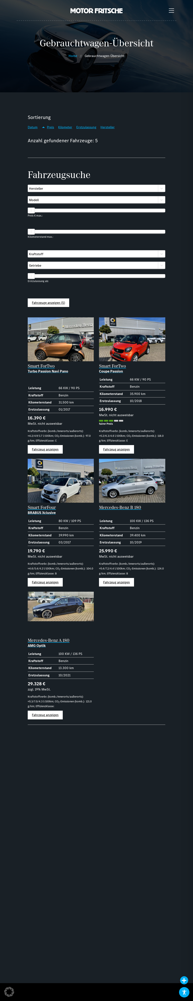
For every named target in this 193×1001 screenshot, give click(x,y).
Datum (33, 127)
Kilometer (65, 127)
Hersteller (107, 127)
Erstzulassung (86, 127)
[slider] (31, 210)
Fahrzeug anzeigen (45, 449)
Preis (50, 127)
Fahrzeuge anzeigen (48, 303)
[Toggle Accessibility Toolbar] (184, 992)
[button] (9, 992)
